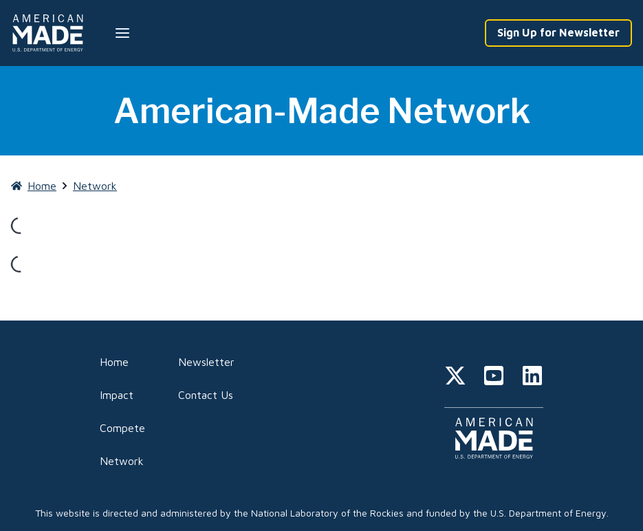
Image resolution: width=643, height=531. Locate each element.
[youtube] (494, 378)
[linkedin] (532, 378)
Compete (122, 428)
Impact (116, 395)
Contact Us (205, 395)
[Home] (50, 33)
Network (122, 461)
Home (114, 362)
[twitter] (455, 378)
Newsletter (206, 362)
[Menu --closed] (122, 33)
